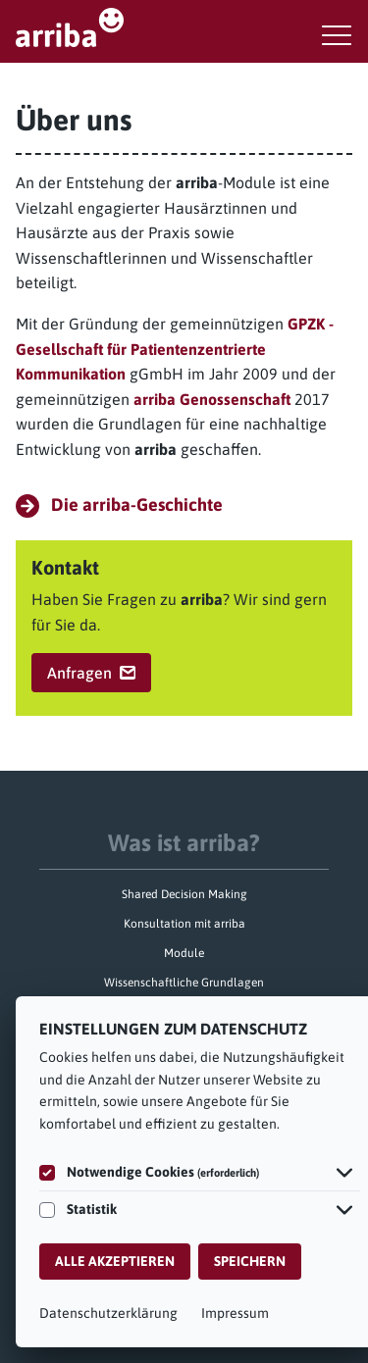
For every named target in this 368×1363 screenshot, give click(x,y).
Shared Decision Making (184, 894)
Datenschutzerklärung (108, 1313)
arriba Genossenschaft (211, 399)
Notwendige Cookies (163, 1172)
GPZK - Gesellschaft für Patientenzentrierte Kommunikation (175, 348)
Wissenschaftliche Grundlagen (184, 982)
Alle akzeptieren (115, 1261)
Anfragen (91, 673)
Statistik (92, 1209)
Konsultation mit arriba (184, 924)
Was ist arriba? (184, 843)
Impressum (235, 1313)
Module (184, 953)
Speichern (250, 1261)
